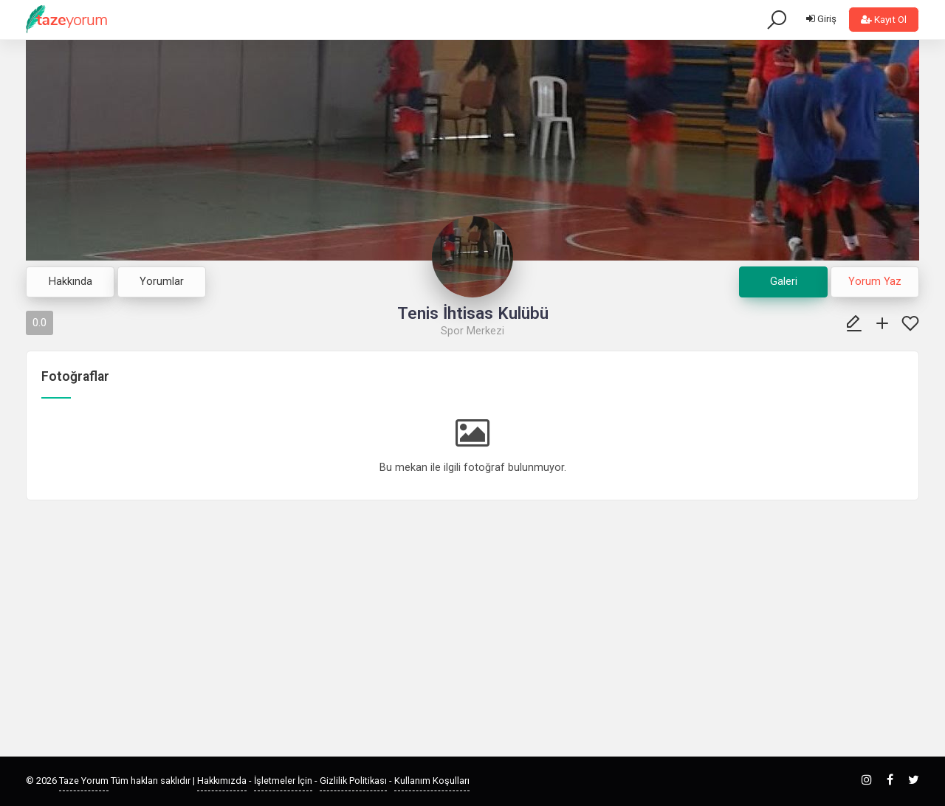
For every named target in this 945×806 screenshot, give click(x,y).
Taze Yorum (84, 780)
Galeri (783, 281)
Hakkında (70, 281)
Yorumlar (162, 281)
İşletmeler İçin (283, 780)
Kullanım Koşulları (432, 780)
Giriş (821, 18)
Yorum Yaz (874, 281)
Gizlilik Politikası (353, 780)
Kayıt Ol (884, 19)
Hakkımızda (222, 780)
